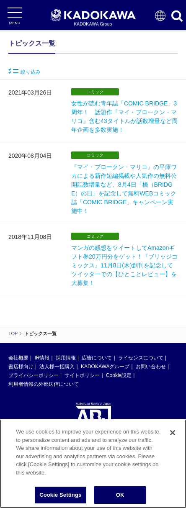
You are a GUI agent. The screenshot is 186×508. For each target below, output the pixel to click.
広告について (97, 358)
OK (120, 495)
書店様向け (21, 366)
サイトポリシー (82, 375)
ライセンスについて (140, 358)
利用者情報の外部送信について (43, 384)
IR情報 (41, 358)
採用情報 (66, 358)
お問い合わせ (151, 366)
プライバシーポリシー (33, 375)
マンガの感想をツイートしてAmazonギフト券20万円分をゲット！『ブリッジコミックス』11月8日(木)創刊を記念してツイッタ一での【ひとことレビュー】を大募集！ (124, 265)
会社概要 (18, 358)
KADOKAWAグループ (105, 366)
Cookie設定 (119, 375)
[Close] (172, 432)
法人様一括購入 (57, 366)
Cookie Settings (60, 495)
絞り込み (24, 71)
